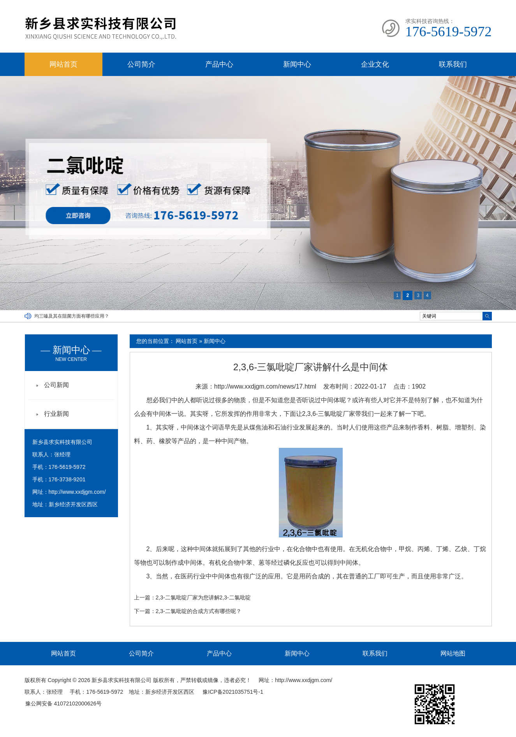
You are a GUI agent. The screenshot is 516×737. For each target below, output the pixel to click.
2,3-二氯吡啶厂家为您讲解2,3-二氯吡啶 (203, 597)
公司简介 (141, 64)
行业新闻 (56, 413)
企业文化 (375, 64)
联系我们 (453, 64)
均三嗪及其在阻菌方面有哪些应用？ (71, 316)
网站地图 (452, 653)
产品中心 (219, 64)
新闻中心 (297, 64)
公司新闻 (56, 385)
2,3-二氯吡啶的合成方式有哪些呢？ (198, 611)
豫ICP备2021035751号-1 (233, 692)
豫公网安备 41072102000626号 (63, 703)
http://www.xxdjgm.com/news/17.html (265, 386)
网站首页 (63, 64)
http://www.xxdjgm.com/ (77, 492)
